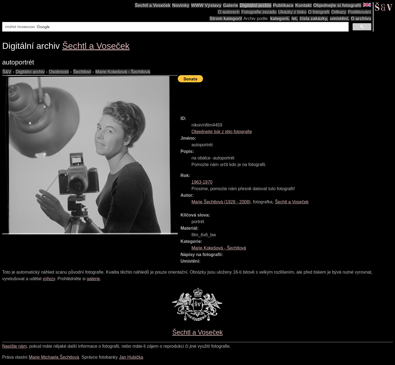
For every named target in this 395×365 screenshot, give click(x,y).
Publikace (283, 5)
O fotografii (318, 12)
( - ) (220, 202)
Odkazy (338, 12)
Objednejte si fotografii (337, 5)
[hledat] (175, 26)
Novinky (180, 5)
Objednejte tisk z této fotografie (221, 131)
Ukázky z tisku (292, 12)
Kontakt (303, 5)
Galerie (230, 5)
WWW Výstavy (206, 5)
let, (295, 18)
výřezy (49, 278)
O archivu (361, 18)
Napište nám (14, 346)
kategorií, (280, 18)
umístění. (339, 18)
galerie (93, 278)
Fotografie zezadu (258, 12)
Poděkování (359, 12)
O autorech (228, 12)
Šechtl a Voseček (153, 5)
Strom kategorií (226, 18)
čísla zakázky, (314, 18)
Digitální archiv (255, 5)
